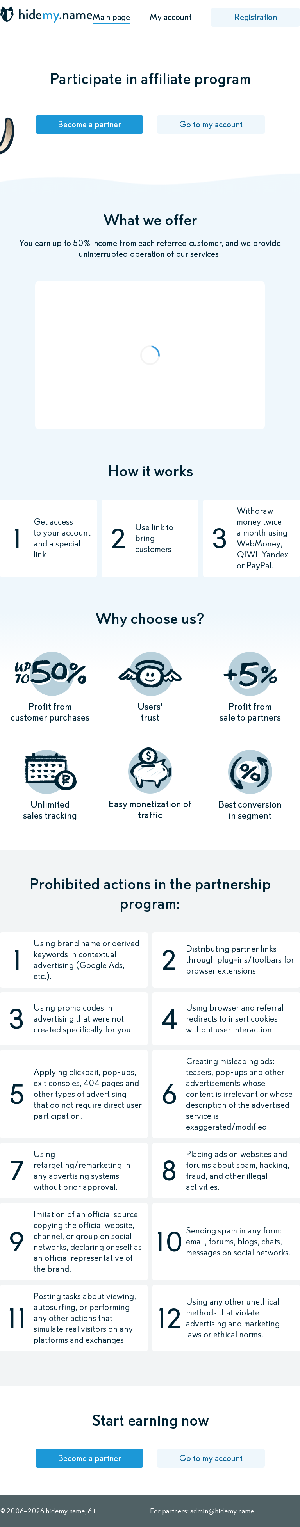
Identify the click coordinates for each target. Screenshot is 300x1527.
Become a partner (89, 124)
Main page (111, 17)
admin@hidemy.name (222, 1511)
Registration (255, 17)
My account (170, 17)
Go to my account (211, 124)
